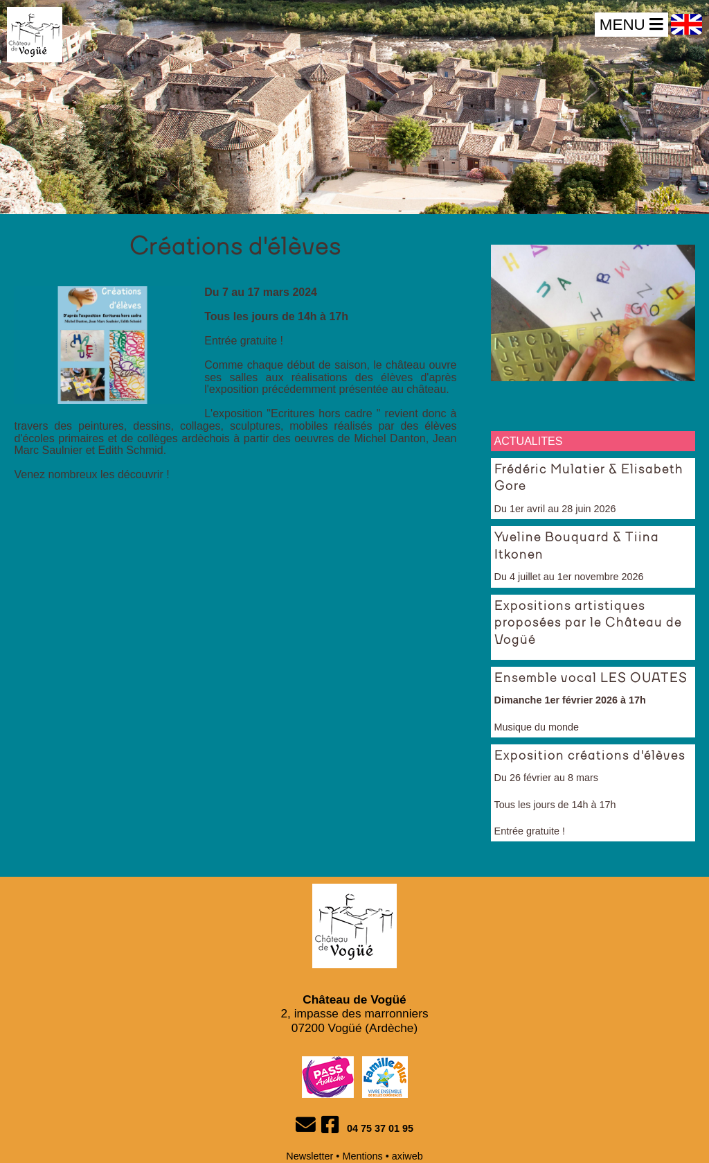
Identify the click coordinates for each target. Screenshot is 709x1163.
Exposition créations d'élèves (589, 756)
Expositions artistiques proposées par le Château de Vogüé (588, 623)
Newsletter (309, 1156)
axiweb (407, 1156)
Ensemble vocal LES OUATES (591, 678)
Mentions (362, 1156)
